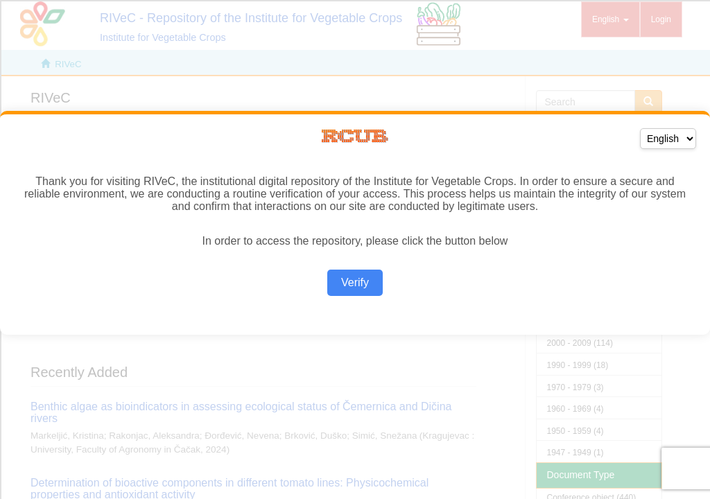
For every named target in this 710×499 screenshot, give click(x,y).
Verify (355, 282)
